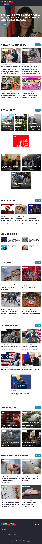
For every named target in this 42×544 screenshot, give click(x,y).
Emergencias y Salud (5, 460)
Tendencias (4, 205)
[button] (18, 36)
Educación (24, 155)
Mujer (3, 412)
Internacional (25, 267)
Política (3, 155)
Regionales (31, 115)
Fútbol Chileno (4, 267)
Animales (17, 205)
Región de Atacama (5, 115)
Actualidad (14, 173)
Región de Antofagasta (19, 115)
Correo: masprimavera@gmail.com (8, 532)
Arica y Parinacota (5, 49)
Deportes (3, 293)
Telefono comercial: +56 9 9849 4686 (8, 534)
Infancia (31, 205)
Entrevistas (24, 412)
